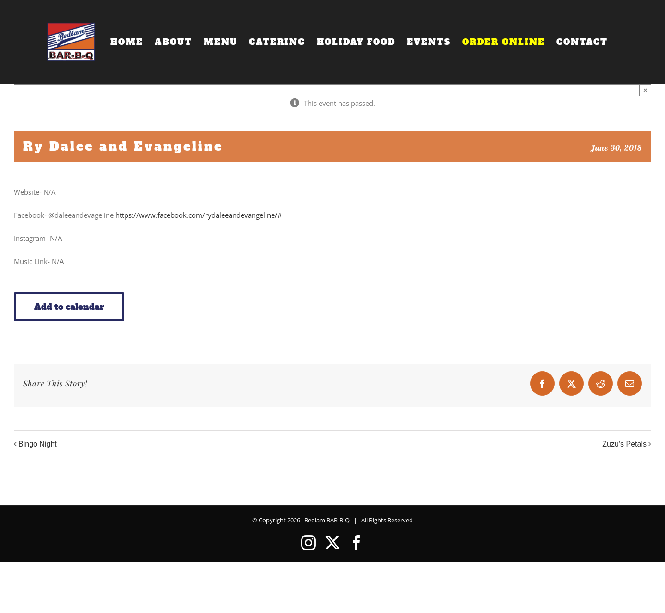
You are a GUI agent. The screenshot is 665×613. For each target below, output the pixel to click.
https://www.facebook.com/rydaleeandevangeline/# (198, 215)
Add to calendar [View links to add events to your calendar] (69, 307)
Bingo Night (37, 444)
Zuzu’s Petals (624, 444)
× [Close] (645, 90)
